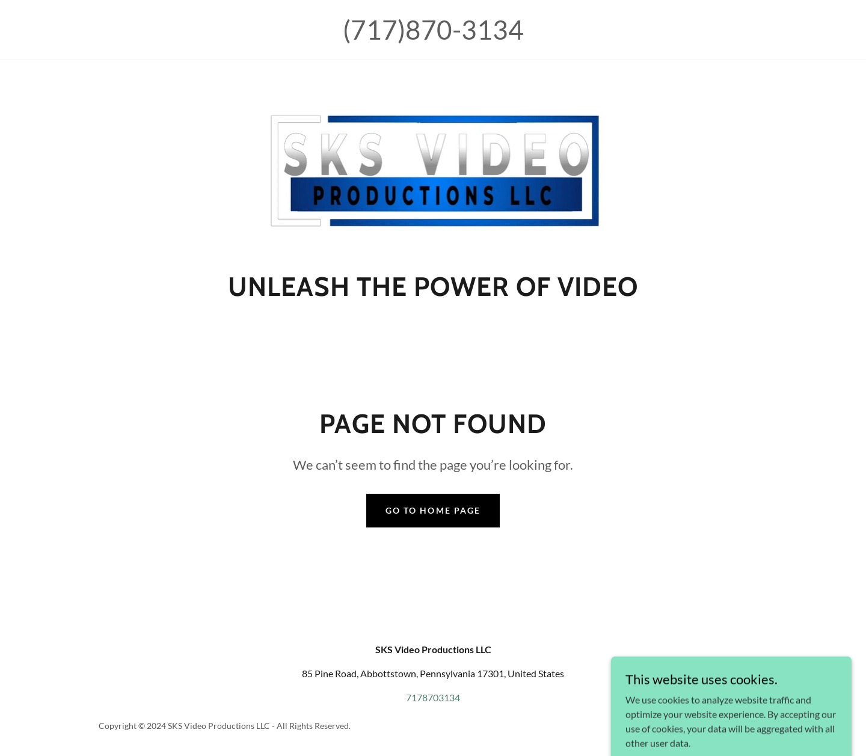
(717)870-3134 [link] (433, 29)
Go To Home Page (432, 510)
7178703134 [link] (433, 697)
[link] (433, 168)
